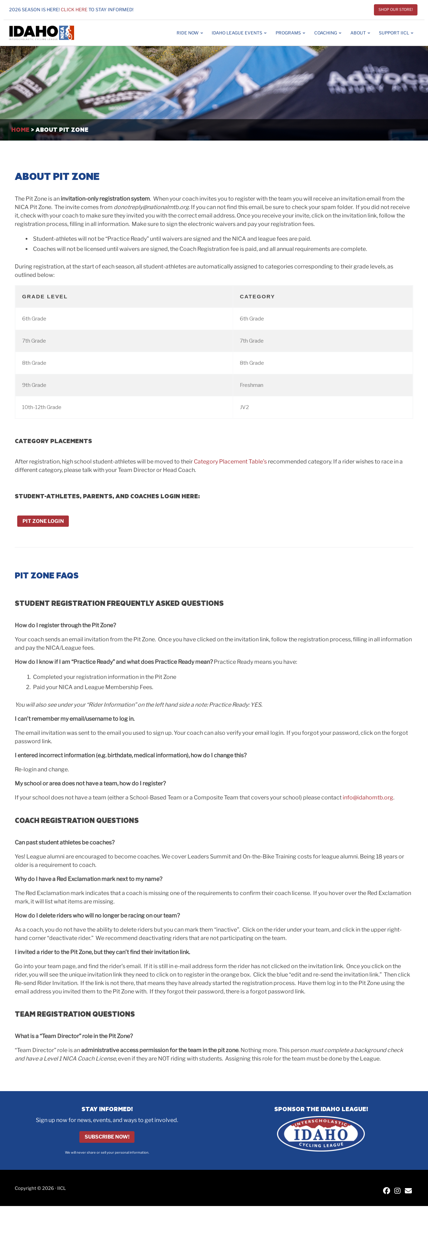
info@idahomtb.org (368, 797)
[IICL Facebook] (386, 1191)
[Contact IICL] (408, 1191)
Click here (74, 9)
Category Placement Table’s (230, 461)
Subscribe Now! (107, 1137)
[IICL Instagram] (397, 1191)
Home (20, 129)
